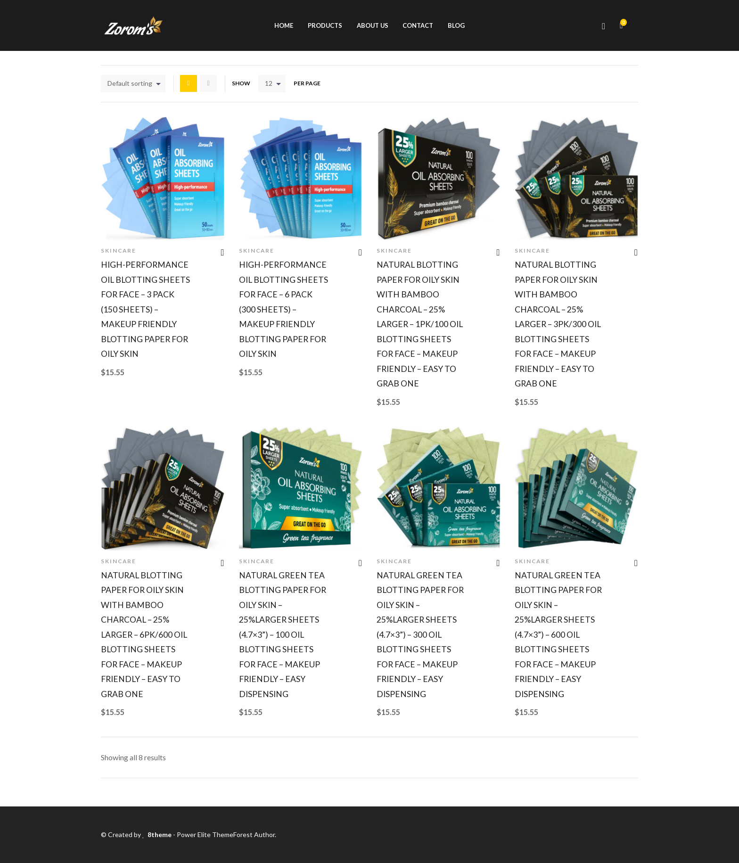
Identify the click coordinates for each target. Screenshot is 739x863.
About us (372, 25)
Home (283, 25)
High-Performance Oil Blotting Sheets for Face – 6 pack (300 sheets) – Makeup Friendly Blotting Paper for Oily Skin (283, 309)
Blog (456, 25)
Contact (417, 25)
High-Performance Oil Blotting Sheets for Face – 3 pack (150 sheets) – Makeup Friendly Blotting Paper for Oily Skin (145, 309)
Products (325, 25)
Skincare (118, 250)
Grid (188, 83)
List (208, 83)
